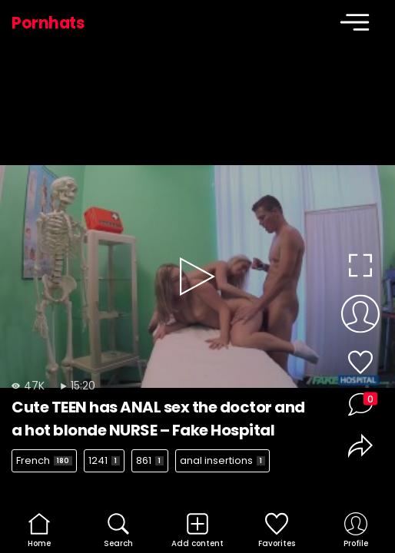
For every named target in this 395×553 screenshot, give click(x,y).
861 (150, 460)
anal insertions (222, 460)
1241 (104, 460)
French (44, 460)
